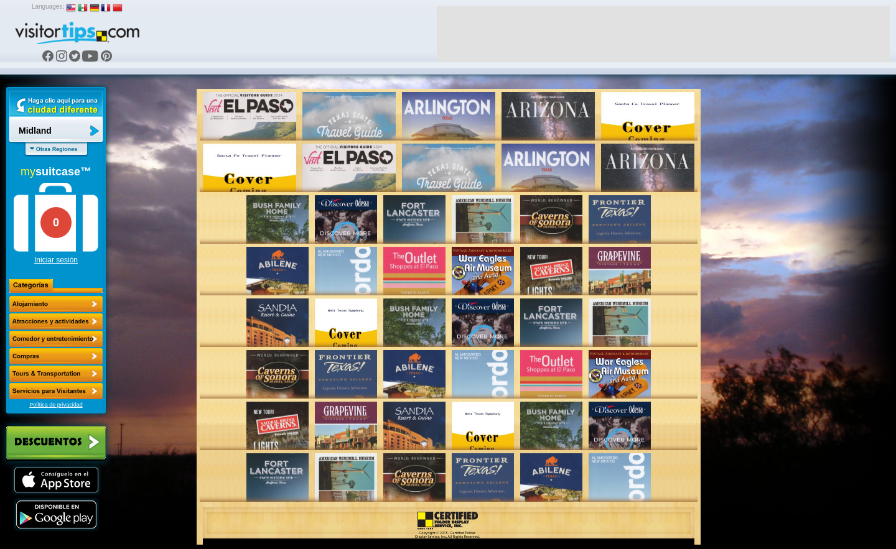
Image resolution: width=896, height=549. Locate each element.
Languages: (48, 6)
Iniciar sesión (56, 260)
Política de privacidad (56, 405)
